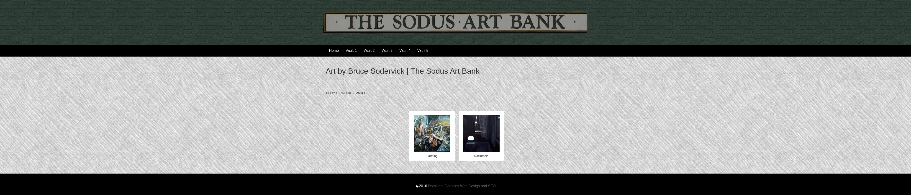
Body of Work (338, 93)
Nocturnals (481, 156)
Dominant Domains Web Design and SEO (462, 186)
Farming (431, 156)
